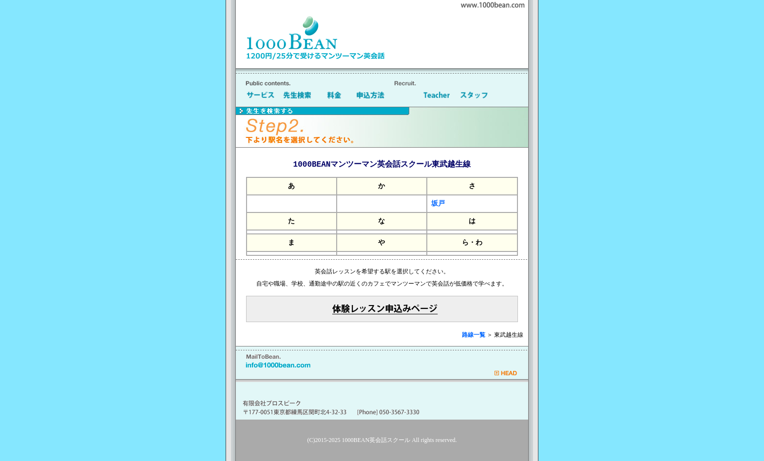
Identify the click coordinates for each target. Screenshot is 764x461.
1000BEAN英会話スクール (376, 440)
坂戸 (438, 203)
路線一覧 (473, 334)
